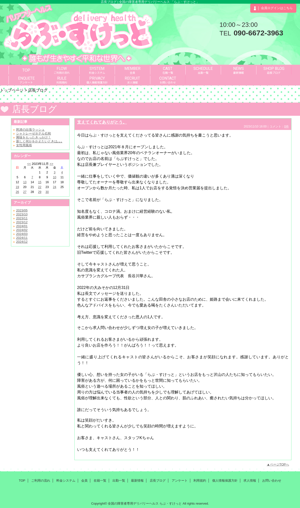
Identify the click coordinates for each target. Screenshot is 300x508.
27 (24, 192)
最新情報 (137, 480)
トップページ (11, 90)
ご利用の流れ (40, 480)
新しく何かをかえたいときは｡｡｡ (39, 141)
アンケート (180, 480)
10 (54, 177)
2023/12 (22, 222)
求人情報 (249, 480)
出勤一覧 (118, 480)
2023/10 (22, 214)
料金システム (65, 480)
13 (24, 182)
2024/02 (22, 230)
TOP (26, 70)
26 (17, 192)
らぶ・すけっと (171, 503)
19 (17, 187)
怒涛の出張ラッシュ (30, 129)
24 (54, 187)
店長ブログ (158, 480)
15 (39, 182)
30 (47, 192)
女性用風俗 (24, 145)
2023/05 (22, 210)
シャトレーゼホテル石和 (33, 133)
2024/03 (22, 234)
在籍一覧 (100, 480)
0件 (286, 126)
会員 (84, 480)
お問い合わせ (271, 480)
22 (39, 187)
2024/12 (22, 241)
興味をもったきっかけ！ (33, 137)
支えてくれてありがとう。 (102, 122)
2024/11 (22, 238)
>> (51, 164)
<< (29, 164)
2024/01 (22, 226)
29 (39, 192)
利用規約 (199, 480)
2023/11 (22, 218)
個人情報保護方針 (225, 480)
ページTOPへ (279, 464)
